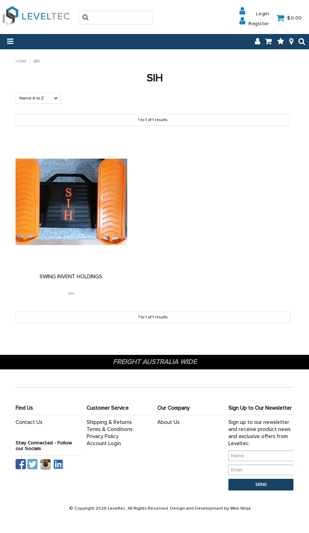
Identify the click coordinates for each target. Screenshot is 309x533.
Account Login (104, 443)
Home (21, 61)
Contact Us (29, 422)
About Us (168, 422)
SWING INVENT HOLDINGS (71, 276)
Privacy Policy (102, 436)
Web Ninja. (241, 508)
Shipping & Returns (109, 422)
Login (262, 14)
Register (259, 24)
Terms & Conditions (110, 429)
